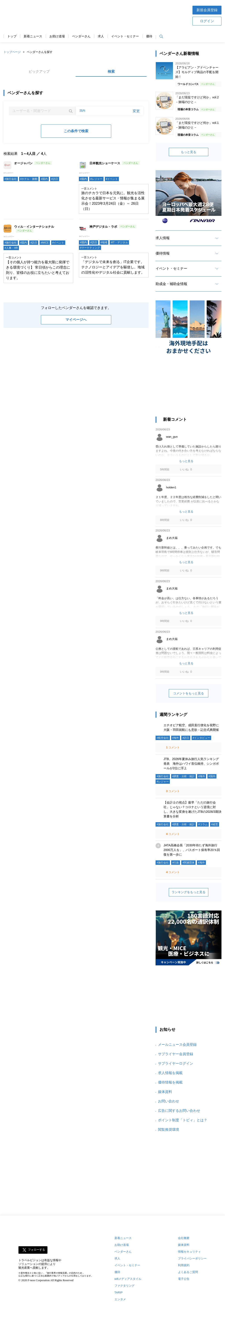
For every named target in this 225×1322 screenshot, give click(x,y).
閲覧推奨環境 (168, 1129)
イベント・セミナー (125, 36)
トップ (11, 36)
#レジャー (96, 179)
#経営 (214, 824)
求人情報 (163, 238)
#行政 (175, 862)
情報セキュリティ (189, 1251)
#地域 (104, 242)
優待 (149, 36)
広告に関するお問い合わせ (179, 1111)
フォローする (36, 1250)
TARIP (118, 1292)
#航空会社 (163, 737)
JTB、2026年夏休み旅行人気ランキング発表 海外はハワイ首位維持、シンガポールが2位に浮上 (191, 763)
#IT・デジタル (119, 242)
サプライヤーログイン (175, 1063)
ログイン (207, 21)
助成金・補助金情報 (171, 284)
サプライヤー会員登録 (175, 1054)
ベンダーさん (81, 36)
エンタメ (120, 1299)
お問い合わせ (168, 1101)
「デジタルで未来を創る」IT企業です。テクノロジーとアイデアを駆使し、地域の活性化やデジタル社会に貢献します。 (113, 267)
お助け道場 (57, 36)
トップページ (12, 52)
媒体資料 (165, 1092)
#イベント (112, 179)
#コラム (203, 824)
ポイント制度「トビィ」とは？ (182, 1120)
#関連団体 (188, 862)
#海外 (175, 737)
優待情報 (163, 253)
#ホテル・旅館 (29, 179)
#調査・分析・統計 (183, 776)
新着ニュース (33, 36)
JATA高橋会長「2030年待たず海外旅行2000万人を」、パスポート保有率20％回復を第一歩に (191, 849)
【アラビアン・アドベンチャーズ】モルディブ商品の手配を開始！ (196, 72)
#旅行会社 (11, 179)
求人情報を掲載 (170, 1073)
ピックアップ (39, 71)
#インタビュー (201, 737)
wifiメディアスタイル (128, 1278)
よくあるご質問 (188, 1272)
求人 (101, 36)
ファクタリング (124, 1285)
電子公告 (183, 1278)
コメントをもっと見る (188, 693)
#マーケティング (90, 247)
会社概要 (183, 1238)
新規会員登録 (207, 10)
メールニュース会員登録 (177, 1044)
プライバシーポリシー (192, 1258)
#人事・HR (11, 247)
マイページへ (76, 319)
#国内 (44, 179)
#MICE (45, 242)
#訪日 (54, 179)
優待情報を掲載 (170, 1082)
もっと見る (188, 152)
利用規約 (183, 1265)
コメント (172, 747)
